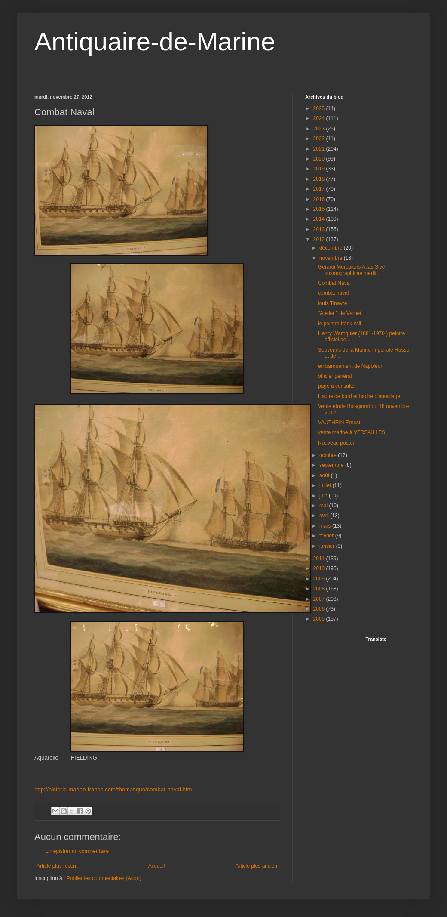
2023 (319, 129)
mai (324, 506)
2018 (319, 179)
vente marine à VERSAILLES (351, 432)
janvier (327, 546)
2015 (319, 209)
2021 (319, 149)
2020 (319, 159)
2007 (319, 599)
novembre (331, 258)
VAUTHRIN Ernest (339, 423)
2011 (319, 559)
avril (324, 516)
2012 (319, 239)
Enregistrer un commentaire (77, 851)
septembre (332, 465)
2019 (319, 169)
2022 (319, 139)
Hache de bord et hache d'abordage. (359, 396)
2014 (319, 219)
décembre (331, 248)
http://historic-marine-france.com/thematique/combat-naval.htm (113, 789)
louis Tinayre (332, 303)
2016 (319, 199)
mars (325, 526)
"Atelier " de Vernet (339, 313)
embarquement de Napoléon (350, 366)
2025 (319, 108)
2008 (319, 589)
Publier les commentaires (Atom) (104, 878)
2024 (319, 118)
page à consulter (337, 386)
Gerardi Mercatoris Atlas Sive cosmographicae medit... (351, 270)
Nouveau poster (336, 443)
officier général (335, 376)
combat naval (333, 293)
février (327, 536)
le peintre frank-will (339, 324)
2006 (319, 609)
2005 (319, 619)
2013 (319, 229)
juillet (326, 485)
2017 (319, 189)
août (325, 475)
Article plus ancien (256, 866)
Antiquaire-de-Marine (154, 41)
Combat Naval (334, 283)
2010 (319, 568)
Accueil (156, 866)
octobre (328, 455)
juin (324, 496)
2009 (319, 579)
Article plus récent (57, 866)
